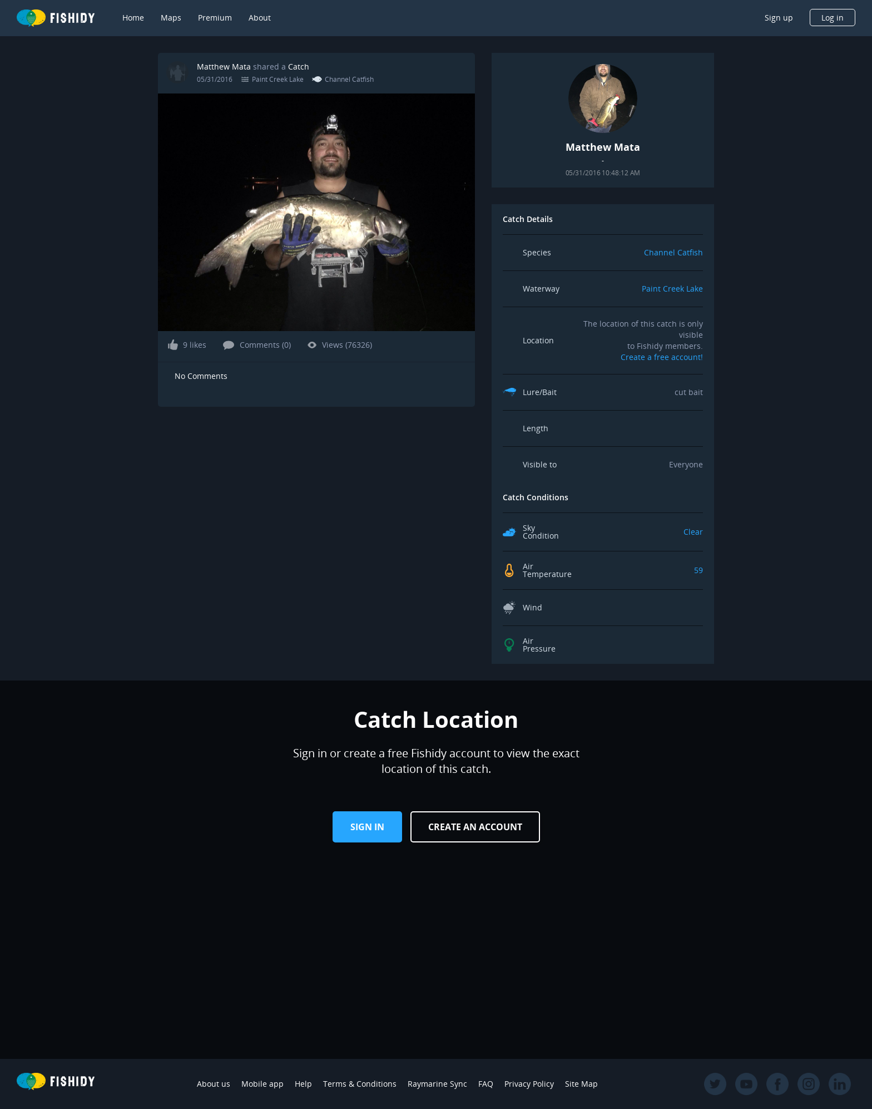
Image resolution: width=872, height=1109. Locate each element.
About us (213, 1083)
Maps (171, 17)
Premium (215, 17)
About (260, 17)
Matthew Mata (224, 66)
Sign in (367, 827)
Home (133, 17)
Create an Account (475, 827)
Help (303, 1083)
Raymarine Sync (437, 1083)
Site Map (581, 1083)
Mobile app (262, 1083)
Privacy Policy (529, 1083)
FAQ (485, 1083)
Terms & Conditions (360, 1083)
